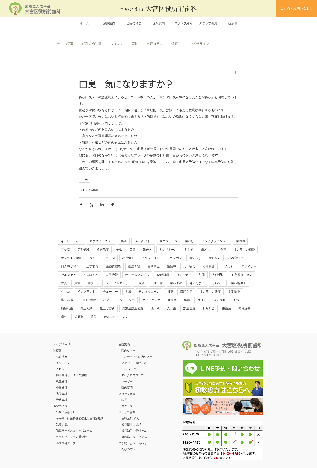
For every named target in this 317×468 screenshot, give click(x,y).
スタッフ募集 (127, 412)
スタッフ (116, 43)
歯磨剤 (78, 316)
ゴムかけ (228, 266)
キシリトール (168, 249)
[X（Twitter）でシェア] (91, 205)
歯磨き (147, 249)
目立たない (196, 283)
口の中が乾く (70, 266)
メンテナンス (126, 300)
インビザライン (197, 43)
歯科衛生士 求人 (131, 424)
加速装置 (189, 308)
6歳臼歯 (157, 283)
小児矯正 (128, 258)
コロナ (201, 300)
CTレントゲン (130, 369)
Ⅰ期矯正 (234, 291)
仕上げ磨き (107, 308)
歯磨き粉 (134, 266)
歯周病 (240, 241)
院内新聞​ (127, 387)
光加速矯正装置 (132, 308)
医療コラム (155, 43)
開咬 (170, 291)
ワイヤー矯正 (143, 241)
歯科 (64, 316)
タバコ (65, 291)
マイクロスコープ (132, 375)
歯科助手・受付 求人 (134, 430)
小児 (106, 300)
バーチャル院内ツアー (138, 356)
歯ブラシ (94, 283)
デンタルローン (149, 291)
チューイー (110, 291)
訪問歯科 (61, 393)
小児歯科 (61, 387)
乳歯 (202, 274)
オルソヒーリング (116, 316)
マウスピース (169, 241)
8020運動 (89, 300)
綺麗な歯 (67, 308)
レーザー (127, 381)
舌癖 (128, 291)
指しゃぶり (68, 300)
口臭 (85, 179)
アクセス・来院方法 (134, 363)
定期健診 (83, 249)
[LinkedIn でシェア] (102, 205)
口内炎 (140, 283)
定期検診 (209, 266)
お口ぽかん (90, 274)
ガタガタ (176, 258)
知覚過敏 (244, 308)
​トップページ (61, 344)
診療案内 (58, 350)
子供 (119, 249)
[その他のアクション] (235, 72)
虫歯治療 (61, 356)
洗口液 (155, 308)
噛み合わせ (235, 258)
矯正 (174, 43)
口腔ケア (186, 291)
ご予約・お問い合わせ (133, 443)
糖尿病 (172, 300)
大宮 (64, 283)
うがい (93, 258)
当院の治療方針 (66, 412)
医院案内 (124, 344)
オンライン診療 (210, 291)
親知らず (195, 258)
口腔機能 (112, 274)
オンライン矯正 (71, 258)
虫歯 (77, 283)
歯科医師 (176, 283)
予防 (236, 300)
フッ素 (65, 249)
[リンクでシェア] (112, 205)
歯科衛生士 (238, 283)
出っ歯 (110, 258)
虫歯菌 (226, 308)
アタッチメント (152, 258)
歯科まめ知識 (91, 43)
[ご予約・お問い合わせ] (296, 8)
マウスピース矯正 (101, 241)
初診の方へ (128, 449)
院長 (135, 43)
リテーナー (183, 274)
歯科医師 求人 (130, 418)
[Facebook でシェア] (81, 205)
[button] (254, 43)
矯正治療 (103, 249)
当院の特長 (60, 406)
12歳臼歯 (163, 274)
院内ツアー (128, 350)
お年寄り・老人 (242, 274)
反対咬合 (209, 308)
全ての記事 (65, 43)
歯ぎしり (207, 249)
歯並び (189, 241)
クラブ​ (71, 443)
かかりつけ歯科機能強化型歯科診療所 (80, 418)
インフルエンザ (117, 283)
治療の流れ (63, 424)
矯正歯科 (220, 300)
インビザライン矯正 (214, 241)
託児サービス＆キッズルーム (74, 430)
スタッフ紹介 (127, 393)
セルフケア (68, 274)
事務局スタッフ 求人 (134, 436)
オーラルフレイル (137, 274)
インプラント (86, 291)
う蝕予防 (218, 274)
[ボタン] (223, 406)
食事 (223, 249)
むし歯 (189, 249)
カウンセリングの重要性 (71, 436)
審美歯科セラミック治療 (71, 375)
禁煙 (187, 300)
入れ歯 (171, 308)
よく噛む (189, 266)
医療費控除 (113, 266)
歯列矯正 (154, 266)
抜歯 (94, 316)
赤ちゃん (215, 258)
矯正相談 (86, 308)
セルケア (218, 283)
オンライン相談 (244, 249)
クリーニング (151, 300)
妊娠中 (171, 266)
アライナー (248, 266)
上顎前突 (92, 266)
